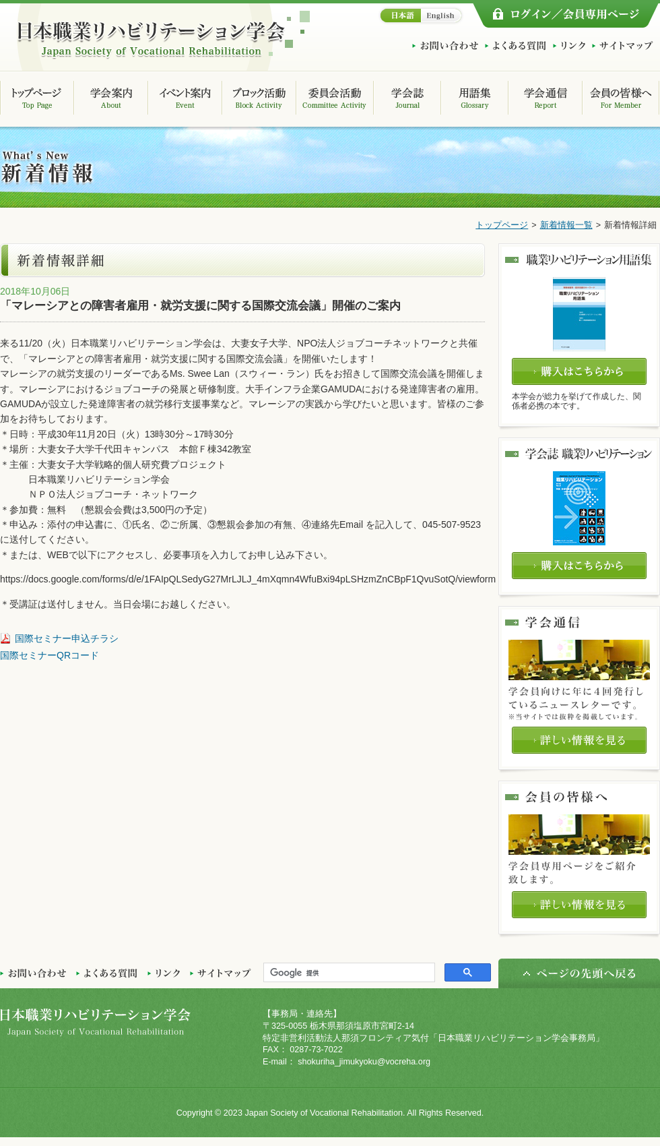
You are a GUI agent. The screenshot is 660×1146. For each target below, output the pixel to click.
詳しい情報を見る (579, 740)
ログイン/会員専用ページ (565, 15)
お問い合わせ (445, 46)
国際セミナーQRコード (49, 655)
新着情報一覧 (566, 225)
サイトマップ (622, 46)
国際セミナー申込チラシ (67, 638)
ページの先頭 (579, 973)
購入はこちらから (579, 371)
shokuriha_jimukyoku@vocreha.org (364, 1061)
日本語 (399, 15)
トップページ (501, 225)
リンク (569, 46)
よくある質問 (515, 46)
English (443, 15)
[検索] (348, 973)
